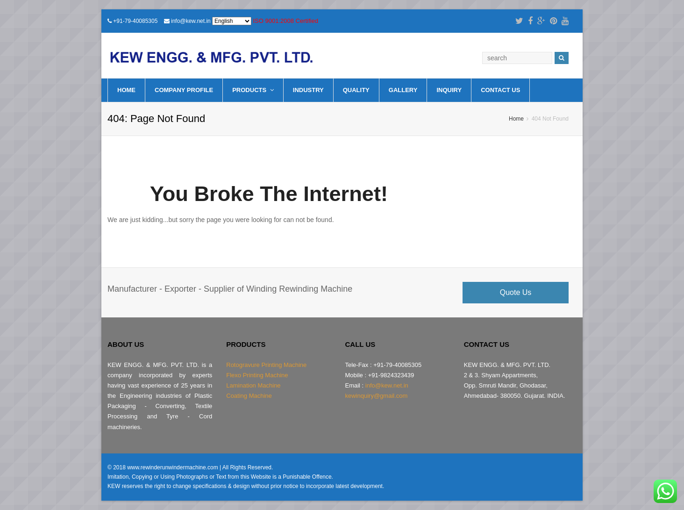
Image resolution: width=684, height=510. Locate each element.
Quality (356, 89)
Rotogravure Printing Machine (266, 364)
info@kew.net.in (191, 21)
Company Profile (184, 89)
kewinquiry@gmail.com (376, 395)
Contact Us (500, 89)
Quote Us (516, 292)
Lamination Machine (253, 385)
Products (253, 89)
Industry (308, 89)
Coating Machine (249, 395)
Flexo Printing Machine (257, 375)
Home (126, 89)
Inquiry (449, 89)
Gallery (403, 89)
